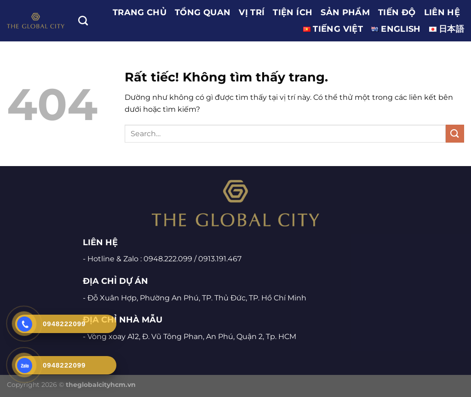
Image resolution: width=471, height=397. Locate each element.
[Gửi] (455, 134)
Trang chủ (140, 12)
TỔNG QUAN (202, 12)
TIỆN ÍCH (292, 12)
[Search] (83, 20)
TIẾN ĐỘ (396, 12)
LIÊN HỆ (442, 12)
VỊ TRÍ (251, 12)
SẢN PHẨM (345, 12)
